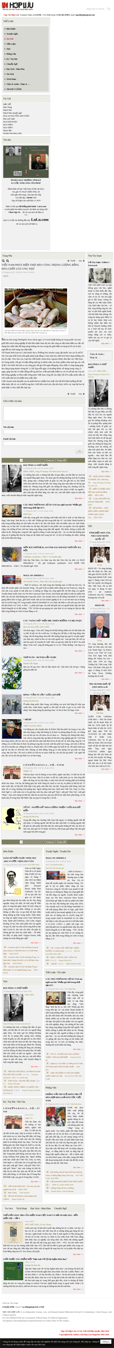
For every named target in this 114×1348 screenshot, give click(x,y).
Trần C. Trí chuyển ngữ (51, 557)
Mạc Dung (7, 107)
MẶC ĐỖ (7, 104)
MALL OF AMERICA (33, 575)
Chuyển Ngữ (60, 1208)
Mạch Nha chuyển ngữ (12, 113)
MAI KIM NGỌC (10, 122)
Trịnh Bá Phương (68, 1191)
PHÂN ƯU (100, 605)
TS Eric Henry (45, 1224)
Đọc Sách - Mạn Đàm (40, 1208)
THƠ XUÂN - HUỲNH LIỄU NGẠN (39, 657)
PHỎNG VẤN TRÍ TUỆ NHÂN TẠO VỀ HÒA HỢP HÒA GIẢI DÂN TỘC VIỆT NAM (64, 1097)
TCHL (99, 565)
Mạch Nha (7, 110)
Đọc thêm (78, 498)
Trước (72, 261)
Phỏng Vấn (51, 1087)
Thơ (5, 981)
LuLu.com (41, 206)
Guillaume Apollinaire (32, 557)
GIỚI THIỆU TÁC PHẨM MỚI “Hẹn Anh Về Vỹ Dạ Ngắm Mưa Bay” (35, 1259)
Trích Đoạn (21, 1208)
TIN (90, 526)
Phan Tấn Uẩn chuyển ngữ (51, 581)
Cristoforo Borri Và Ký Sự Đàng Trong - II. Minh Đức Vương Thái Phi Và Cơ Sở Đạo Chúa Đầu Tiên (21, 960)
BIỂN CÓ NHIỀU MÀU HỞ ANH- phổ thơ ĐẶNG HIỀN (99, 492)
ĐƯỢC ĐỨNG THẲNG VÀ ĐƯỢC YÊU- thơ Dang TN (99, 479)
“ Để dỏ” (27, 719)
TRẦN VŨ (55, 1185)
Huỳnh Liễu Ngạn (30, 663)
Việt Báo (99, 713)
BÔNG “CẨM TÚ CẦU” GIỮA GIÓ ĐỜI (41, 694)
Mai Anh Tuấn (9, 119)
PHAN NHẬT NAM (66, 1185)
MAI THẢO (8, 125)
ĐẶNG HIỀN (28, 471)
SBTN (5, 276)
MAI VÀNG (12, 1193)
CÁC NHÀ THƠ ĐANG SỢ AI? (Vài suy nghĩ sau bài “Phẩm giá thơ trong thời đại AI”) (64, 982)
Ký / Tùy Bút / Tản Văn (14, 1102)
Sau (80, 261)
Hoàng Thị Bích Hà (31, 701)
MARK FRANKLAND (12, 133)
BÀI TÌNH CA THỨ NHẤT (35, 465)
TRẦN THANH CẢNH (32, 726)
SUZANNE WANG (31, 581)
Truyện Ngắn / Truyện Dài (58, 851)
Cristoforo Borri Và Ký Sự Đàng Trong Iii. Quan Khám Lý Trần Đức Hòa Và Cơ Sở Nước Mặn (21, 950)
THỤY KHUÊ (13, 954)
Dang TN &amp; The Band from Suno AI (51, 471)
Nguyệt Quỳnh (56, 1191)
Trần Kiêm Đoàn (75, 1104)
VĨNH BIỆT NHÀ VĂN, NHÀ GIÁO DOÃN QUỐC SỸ (100, 535)
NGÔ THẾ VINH (33, 865)
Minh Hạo (27, 514)
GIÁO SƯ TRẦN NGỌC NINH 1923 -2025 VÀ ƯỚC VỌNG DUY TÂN (19, 859)
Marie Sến (7, 130)
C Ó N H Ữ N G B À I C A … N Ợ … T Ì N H (43, 765)
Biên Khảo (8, 851)
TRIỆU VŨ (27, 771)
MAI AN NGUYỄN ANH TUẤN (16, 116)
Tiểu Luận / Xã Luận (56, 972)
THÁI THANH (24, 1193)
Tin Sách (9, 1208)
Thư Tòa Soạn (95, 256)
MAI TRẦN (8, 127)
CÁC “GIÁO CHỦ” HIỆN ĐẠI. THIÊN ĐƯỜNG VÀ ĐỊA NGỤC (52, 620)
